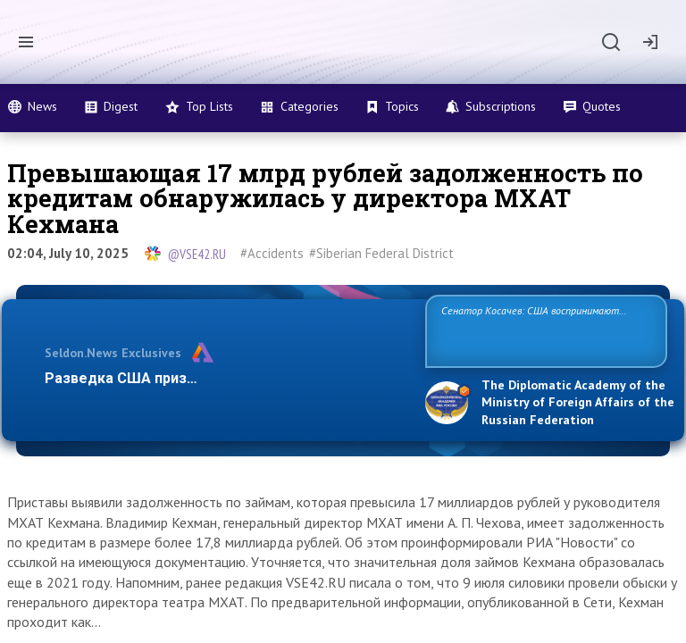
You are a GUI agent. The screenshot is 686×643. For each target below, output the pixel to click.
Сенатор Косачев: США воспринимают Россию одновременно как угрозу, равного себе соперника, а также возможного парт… (543, 330)
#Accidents (272, 253)
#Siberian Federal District (381, 253)
